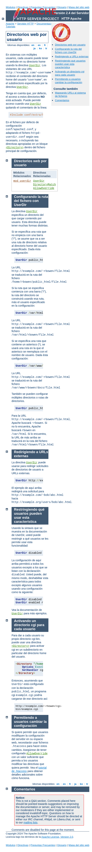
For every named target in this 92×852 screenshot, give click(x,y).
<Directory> (15, 147)
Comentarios (62, 100)
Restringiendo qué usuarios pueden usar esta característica (70, 64)
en (33, 45)
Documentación (45, 23)
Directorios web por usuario (70, 44)
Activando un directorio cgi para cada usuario (69, 73)
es (39, 45)
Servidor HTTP (25, 23)
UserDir (35, 65)
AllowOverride (43, 188)
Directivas (22, 7)
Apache (10, 23)
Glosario (61, 7)
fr (45, 45)
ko (40, 48)
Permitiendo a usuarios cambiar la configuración (68, 81)
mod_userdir (22, 180)
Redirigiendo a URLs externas (71, 56)
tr (46, 48)
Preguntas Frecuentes (42, 7)
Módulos (10, 7)
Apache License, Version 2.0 (57, 836)
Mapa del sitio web (78, 7)
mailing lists (30, 822)
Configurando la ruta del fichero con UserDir (68, 50)
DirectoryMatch (44, 184)
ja (34, 48)
